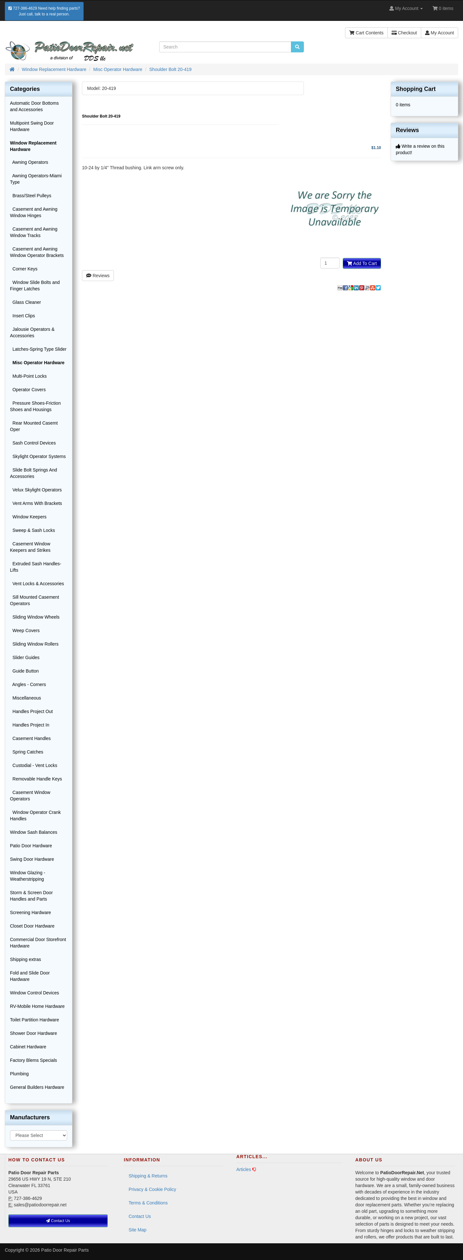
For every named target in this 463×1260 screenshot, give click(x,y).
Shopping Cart (416, 89)
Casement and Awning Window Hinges (34, 212)
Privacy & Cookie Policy (152, 1189)
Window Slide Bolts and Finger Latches (35, 285)
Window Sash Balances (33, 832)
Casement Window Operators (30, 795)
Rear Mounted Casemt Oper (34, 426)
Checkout (404, 32)
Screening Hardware (30, 912)
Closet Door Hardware (32, 926)
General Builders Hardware (37, 1087)
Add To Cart (362, 263)
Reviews (98, 275)
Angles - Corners (28, 684)
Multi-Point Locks (28, 376)
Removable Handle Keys (36, 778)
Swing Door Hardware (32, 859)
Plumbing (19, 1073)
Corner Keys (24, 268)
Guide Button (24, 671)
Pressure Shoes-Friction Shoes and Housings (35, 406)
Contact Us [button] (58, 1221)
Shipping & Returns (148, 1175)
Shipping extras (25, 959)
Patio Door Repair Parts (65, 1250)
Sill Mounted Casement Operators (34, 600)
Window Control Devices (34, 992)
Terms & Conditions (148, 1202)
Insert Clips (22, 315)
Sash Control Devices (33, 442)
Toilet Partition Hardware (34, 1019)
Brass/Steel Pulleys (30, 195)
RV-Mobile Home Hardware (37, 1006)
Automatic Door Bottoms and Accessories (34, 106)
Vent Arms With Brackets (36, 503)
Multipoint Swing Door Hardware (32, 126)
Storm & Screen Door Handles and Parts (31, 896)
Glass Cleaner (25, 302)
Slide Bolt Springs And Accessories (33, 473)
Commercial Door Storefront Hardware (38, 942)
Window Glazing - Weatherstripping (27, 876)
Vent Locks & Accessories (37, 583)
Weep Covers (25, 630)
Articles (243, 1169)
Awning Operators (29, 162)
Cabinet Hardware (28, 1046)
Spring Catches (26, 751)
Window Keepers (28, 516)
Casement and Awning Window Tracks (34, 232)
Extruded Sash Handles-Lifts (35, 567)
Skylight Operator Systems (38, 456)
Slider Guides (25, 657)
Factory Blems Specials (33, 1060)
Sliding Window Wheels (34, 617)
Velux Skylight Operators (36, 489)
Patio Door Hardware (31, 845)
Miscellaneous (25, 697)
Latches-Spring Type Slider (38, 349)
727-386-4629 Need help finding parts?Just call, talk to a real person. (44, 11)
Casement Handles (30, 738)
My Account (439, 32)
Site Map (137, 1229)
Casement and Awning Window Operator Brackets (37, 252)
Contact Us (140, 1216)
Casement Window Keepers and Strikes (30, 547)
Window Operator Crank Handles (35, 815)
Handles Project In (29, 724)
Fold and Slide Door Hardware (30, 976)
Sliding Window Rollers (34, 644)
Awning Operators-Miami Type (36, 179)
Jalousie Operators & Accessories (32, 332)
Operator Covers (28, 389)
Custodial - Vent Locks (33, 765)
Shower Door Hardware (33, 1033)
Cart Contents (366, 32)
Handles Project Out (31, 711)
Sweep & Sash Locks (32, 530)
